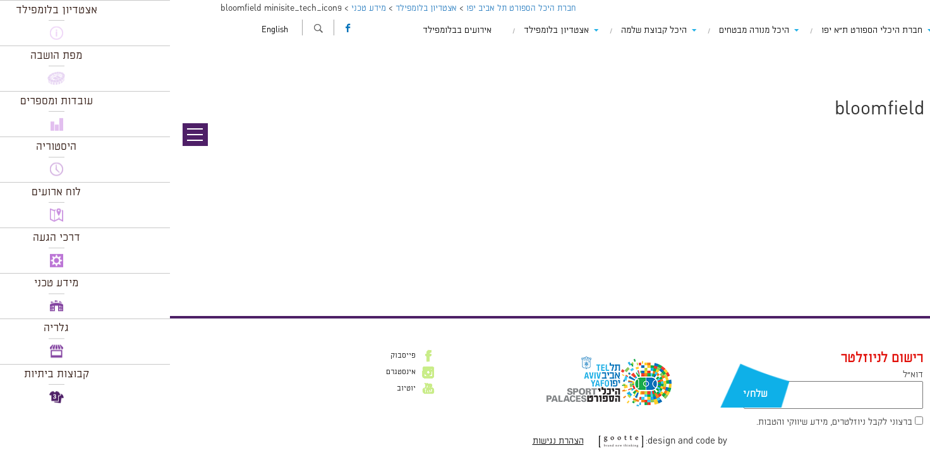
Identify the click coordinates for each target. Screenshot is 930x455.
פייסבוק (233, 356)
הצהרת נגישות (388, 441)
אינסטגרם (231, 372)
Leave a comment (809, 249)
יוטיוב (236, 388)
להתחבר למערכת (888, 276)
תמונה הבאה (908, 79)
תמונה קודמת (906, 66)
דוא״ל (743, 374)
